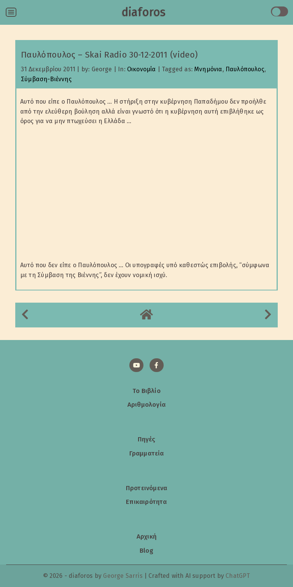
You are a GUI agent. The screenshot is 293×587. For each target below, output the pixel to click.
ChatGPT (237, 575)
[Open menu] (11, 12)
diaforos (144, 12)
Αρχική (146, 536)
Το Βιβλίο (146, 391)
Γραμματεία (146, 453)
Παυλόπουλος (244, 69)
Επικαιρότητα (146, 501)
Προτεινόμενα (146, 488)
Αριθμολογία (146, 404)
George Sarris (122, 575)
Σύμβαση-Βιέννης (46, 79)
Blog (146, 550)
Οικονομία (141, 69)
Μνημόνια (208, 69)
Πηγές (147, 439)
